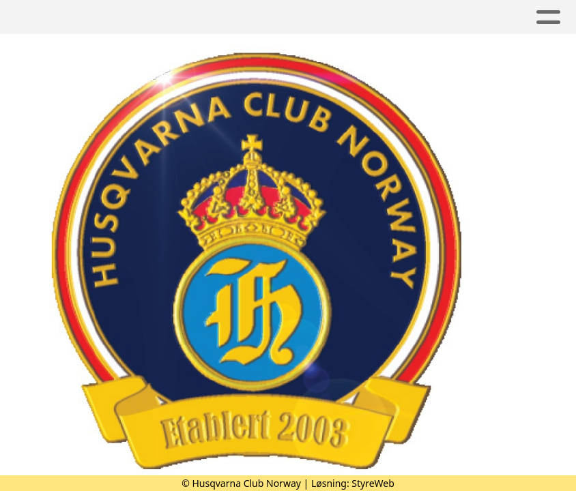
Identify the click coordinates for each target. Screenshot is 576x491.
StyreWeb (372, 483)
